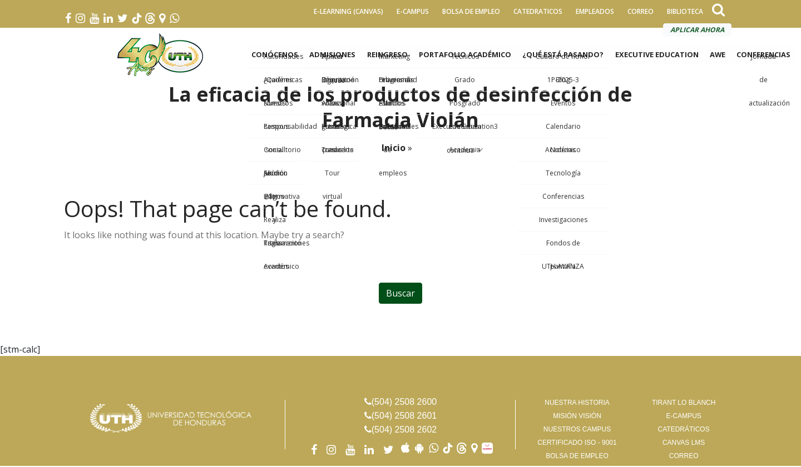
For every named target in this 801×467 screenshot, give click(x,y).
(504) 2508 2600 (404, 403)
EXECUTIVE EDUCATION (656, 56)
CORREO (640, 11)
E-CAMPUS (413, 11)
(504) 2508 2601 (404, 416)
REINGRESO (387, 56)
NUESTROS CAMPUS (577, 430)
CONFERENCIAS (763, 56)
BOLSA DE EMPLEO (471, 11)
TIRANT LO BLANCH (683, 404)
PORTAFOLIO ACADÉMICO (465, 56)
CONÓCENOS (275, 56)
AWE (717, 56)
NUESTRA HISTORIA (577, 404)
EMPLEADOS (595, 11)
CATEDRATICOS (537, 11)
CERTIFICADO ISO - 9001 (576, 444)
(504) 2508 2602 (404, 430)
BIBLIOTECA (685, 11)
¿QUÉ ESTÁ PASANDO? (563, 56)
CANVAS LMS (683, 444)
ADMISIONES (333, 56)
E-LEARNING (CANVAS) (348, 11)
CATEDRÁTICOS (684, 430)
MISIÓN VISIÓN (577, 417)
